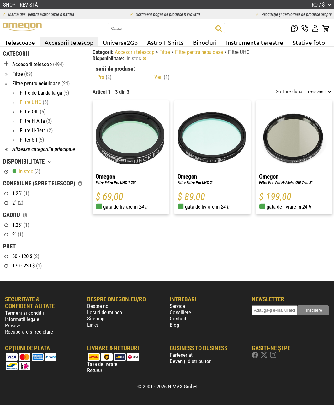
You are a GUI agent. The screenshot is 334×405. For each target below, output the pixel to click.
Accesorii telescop (69, 42)
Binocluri (205, 42)
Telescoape (20, 42)
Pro (104, 77)
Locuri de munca (104, 312)
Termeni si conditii (24, 313)
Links (92, 325)
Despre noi (98, 306)
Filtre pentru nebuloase (199, 52)
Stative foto (309, 42)
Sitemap (95, 318)
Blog (174, 325)
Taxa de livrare (102, 364)
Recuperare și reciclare (29, 332)
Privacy (12, 325)
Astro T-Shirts (165, 42)
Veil (161, 77)
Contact (178, 318)
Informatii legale (22, 319)
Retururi (95, 370)
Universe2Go (120, 42)
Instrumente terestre (254, 42)
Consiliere (180, 312)
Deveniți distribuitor (190, 361)
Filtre (165, 52)
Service (177, 306)
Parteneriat (181, 355)
